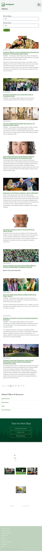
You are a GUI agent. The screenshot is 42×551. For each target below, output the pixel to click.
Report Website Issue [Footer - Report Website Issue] (6, 528)
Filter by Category (7, 16)
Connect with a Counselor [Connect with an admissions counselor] (21, 428)
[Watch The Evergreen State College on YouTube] (19, 465)
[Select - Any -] (21, 19)
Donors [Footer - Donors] (11, 520)
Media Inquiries (5, 402)
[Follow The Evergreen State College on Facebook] (17, 465)
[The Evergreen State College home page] (21, 449)
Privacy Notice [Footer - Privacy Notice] (4, 544)
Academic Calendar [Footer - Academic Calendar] (26, 516)
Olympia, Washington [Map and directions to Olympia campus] (21, 455)
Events (3, 406)
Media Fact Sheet (6, 398)
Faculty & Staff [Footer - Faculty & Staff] (13, 518)
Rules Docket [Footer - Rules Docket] (4, 539)
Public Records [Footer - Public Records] (5, 535)
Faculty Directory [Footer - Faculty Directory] (26, 510)
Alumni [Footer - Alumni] (11, 522)
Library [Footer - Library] (23, 508)
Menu (39, 4)
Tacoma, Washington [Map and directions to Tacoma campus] (21, 458)
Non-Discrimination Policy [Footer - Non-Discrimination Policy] (7, 542)
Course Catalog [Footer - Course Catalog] (25, 514)
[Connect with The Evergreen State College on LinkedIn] (24, 465)
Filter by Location (7, 23)
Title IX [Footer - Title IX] (3, 546)
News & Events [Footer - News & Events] (25, 518)
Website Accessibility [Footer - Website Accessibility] (6, 530)
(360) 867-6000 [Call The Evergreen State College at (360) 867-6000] (21, 460)
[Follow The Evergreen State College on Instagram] (22, 465)
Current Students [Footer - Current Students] (14, 508)
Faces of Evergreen (6, 410)
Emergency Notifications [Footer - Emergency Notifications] (6, 533)
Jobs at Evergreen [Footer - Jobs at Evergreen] (26, 520)
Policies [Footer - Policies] (3, 537)
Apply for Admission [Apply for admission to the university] (20, 436)
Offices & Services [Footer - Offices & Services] (26, 512)
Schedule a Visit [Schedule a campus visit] (20, 432)
